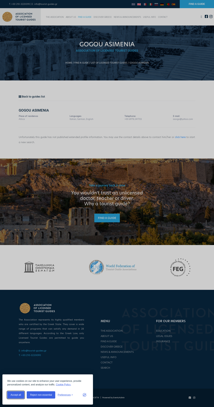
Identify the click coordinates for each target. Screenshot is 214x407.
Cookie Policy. (63, 384)
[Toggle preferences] (65, 395)
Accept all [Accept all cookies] (16, 395)
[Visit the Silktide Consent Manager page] (84, 395)
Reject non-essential (41, 395)
